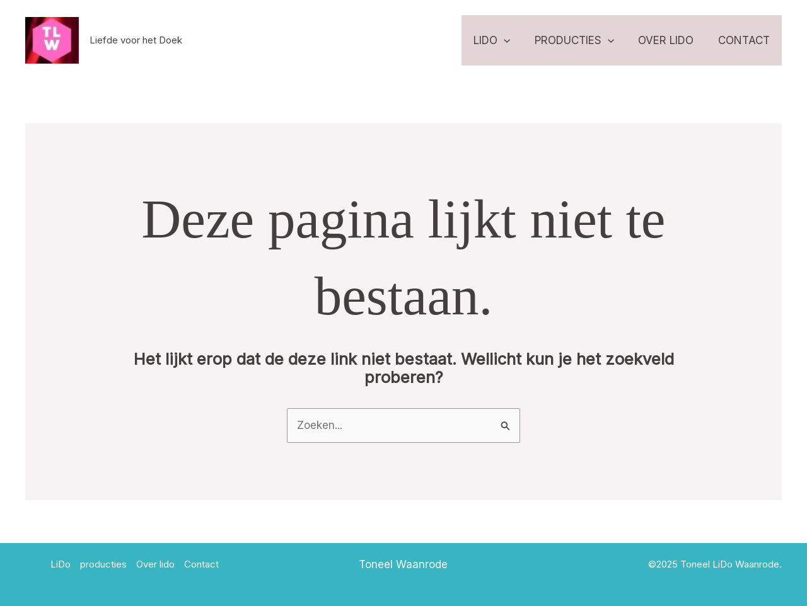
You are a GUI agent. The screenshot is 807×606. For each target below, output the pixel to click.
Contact (745, 40)
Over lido (670, 40)
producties (581, 40)
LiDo (502, 40)
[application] (514, 40)
